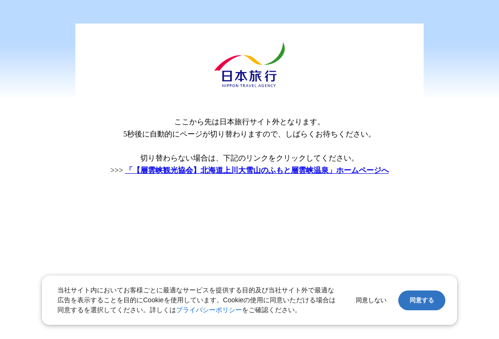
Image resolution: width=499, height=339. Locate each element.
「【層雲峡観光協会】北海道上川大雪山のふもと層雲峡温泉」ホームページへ (257, 170)
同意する (422, 300)
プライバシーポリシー (209, 310)
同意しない (371, 300)
